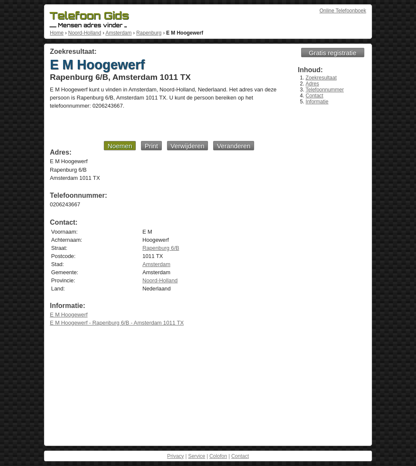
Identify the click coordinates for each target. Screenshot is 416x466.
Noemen (120, 145)
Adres (312, 84)
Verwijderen (187, 145)
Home (57, 33)
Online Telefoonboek (342, 11)
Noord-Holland (84, 33)
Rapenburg (148, 33)
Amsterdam (118, 33)
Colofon (218, 456)
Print (151, 145)
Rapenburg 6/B (160, 248)
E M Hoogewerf (69, 314)
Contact (314, 96)
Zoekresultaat (321, 78)
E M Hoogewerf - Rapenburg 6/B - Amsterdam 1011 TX (117, 322)
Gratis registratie (332, 52)
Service (196, 456)
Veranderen (234, 145)
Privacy (175, 456)
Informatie (317, 102)
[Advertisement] (152, 125)
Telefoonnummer (325, 90)
